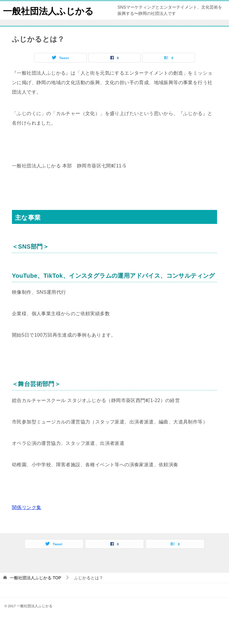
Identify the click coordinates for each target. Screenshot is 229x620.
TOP (35, 577)
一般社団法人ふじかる (48, 10)
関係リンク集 (26, 507)
